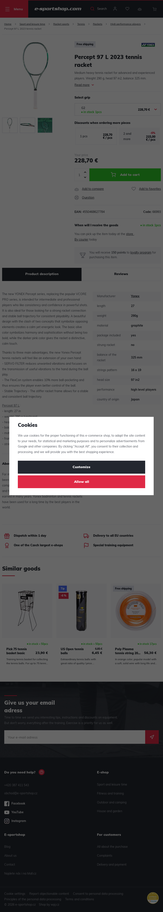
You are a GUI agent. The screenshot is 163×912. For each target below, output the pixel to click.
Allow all (81, 482)
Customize (81, 467)
